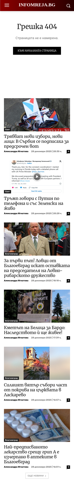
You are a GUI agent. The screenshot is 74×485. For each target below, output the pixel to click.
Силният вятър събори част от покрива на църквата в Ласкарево (35, 389)
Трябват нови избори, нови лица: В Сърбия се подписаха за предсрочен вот (36, 141)
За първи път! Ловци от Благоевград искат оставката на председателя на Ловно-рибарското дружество (37, 268)
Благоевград (11, 254)
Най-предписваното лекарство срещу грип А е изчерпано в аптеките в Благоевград (31, 454)
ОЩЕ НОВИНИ (37, 475)
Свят (7, 129)
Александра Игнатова (16, 151)
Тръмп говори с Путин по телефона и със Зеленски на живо (33, 203)
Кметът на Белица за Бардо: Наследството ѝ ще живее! (34, 330)
